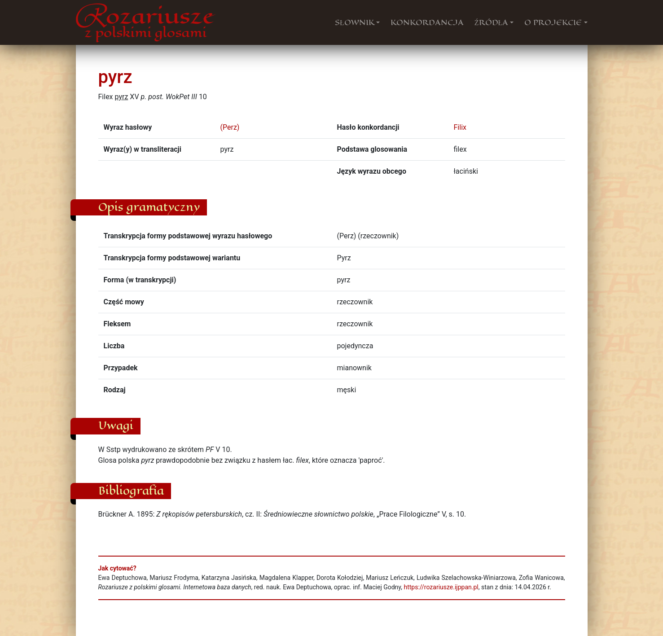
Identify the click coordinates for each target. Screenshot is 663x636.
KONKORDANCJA (427, 22)
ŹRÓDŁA (491, 22)
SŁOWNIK (354, 22)
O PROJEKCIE (553, 22)
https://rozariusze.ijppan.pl (441, 587)
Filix (460, 127)
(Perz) (230, 127)
